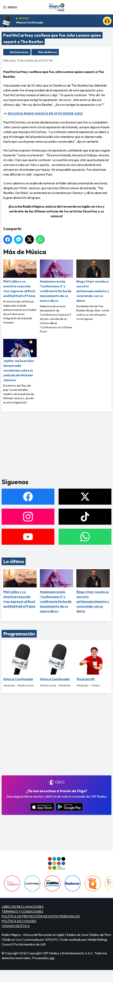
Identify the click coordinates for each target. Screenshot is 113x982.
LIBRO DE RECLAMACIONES (23, 907)
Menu (10, 7)
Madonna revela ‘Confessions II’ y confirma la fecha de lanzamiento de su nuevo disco (56, 281)
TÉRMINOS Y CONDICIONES (22, 911)
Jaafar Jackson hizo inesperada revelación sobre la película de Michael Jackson (20, 360)
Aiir (52, 958)
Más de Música (47, 52)
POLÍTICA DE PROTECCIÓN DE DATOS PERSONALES (41, 916)
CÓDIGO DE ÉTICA (16, 926)
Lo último (13, 561)
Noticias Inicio (19, 52)
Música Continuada (29, 22)
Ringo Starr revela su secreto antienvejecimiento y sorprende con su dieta (93, 281)
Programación (19, 634)
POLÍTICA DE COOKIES (19, 921)
